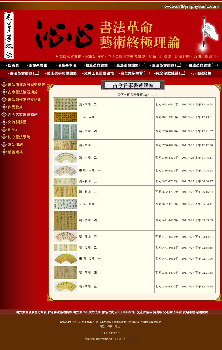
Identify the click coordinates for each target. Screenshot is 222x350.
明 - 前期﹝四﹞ (89, 272)
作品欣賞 (108, 312)
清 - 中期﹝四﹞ (89, 131)
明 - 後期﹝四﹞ (89, 220)
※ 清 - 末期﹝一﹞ (91, 117)
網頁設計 (132, 338)
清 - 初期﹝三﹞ (89, 181)
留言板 (157, 312)
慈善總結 (202, 312)
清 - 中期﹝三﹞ (89, 145)
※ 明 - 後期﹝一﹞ (91, 258)
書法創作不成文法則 (86, 312)
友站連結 (189, 312)
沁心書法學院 (172, 312)
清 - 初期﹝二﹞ (89, 192)
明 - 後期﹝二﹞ (89, 247)
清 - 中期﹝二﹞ (89, 157)
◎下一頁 (124, 95)
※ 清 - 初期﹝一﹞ (91, 204)
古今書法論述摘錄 (60, 312)
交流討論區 (144, 312)
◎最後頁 (137, 95)
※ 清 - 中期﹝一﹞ (91, 170)
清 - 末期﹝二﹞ (89, 104)
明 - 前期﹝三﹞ (89, 286)
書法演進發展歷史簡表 (31, 312)
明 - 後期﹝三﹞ (89, 236)
